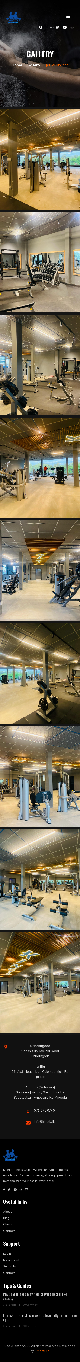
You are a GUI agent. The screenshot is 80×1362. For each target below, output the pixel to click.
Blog (6, 1218)
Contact (9, 1231)
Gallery (33, 65)
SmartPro (42, 1351)
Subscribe (10, 1266)
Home (17, 65)
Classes (8, 1224)
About (7, 1211)
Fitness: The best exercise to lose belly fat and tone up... (40, 1317)
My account (11, 1260)
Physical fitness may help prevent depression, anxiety (35, 1296)
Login (7, 1253)
